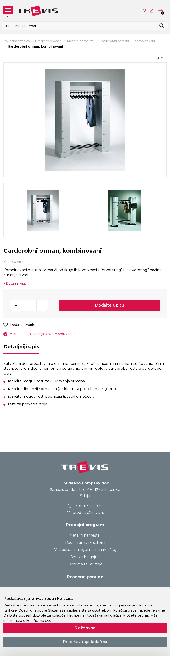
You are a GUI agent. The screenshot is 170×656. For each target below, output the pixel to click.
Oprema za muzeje (85, 564)
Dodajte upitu (109, 305)
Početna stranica (16, 41)
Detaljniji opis (14, 284)
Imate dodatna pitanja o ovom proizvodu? (39, 334)
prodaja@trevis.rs (85, 512)
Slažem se (85, 628)
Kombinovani (144, 41)
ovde (49, 620)
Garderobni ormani (114, 41)
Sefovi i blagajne (85, 557)
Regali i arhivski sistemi (85, 542)
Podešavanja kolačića (85, 641)
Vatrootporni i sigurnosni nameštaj (85, 550)
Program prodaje (48, 41)
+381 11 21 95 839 (85, 506)
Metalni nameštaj (80, 41)
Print (163, 57)
